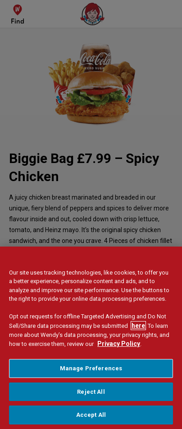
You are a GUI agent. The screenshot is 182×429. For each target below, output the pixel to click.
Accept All (91, 415)
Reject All (91, 392)
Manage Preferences (91, 369)
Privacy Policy (118, 344)
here (138, 326)
